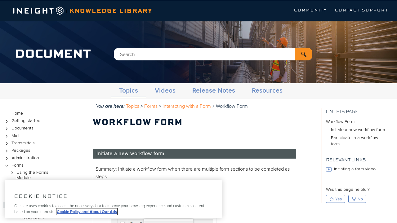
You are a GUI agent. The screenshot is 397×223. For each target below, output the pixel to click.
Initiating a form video (351, 169)
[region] (113, 199)
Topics (128, 90)
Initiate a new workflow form (358, 129)
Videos (165, 90)
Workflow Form (340, 121)
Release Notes (213, 90)
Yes (335, 199)
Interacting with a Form (187, 106)
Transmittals (19, 143)
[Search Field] (213, 54)
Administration (21, 158)
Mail (11, 136)
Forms (14, 165)
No (357, 199)
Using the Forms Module (28, 175)
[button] (303, 54)
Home (17, 113)
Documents (18, 128)
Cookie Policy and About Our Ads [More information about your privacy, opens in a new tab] (87, 212)
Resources (267, 90)
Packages (17, 150)
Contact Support (361, 10)
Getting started (22, 121)
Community (310, 10)
